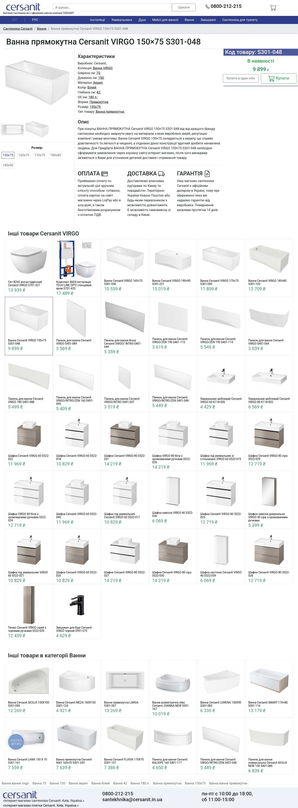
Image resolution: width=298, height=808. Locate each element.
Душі (142, 20)
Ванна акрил (78, 783)
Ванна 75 (39, 783)
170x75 (39, 155)
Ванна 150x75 (195, 783)
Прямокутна (99, 102)
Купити (278, 78)
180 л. (92, 97)
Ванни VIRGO (102, 68)
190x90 (8, 165)
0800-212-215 (224, 6)
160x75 (24, 155)
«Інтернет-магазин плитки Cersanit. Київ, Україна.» (41, 805)
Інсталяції (97, 20)
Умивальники (121, 20)
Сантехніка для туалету (240, 20)
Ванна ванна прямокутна (228, 783)
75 (98, 73)
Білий (92, 87)
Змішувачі (208, 20)
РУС (35, 20)
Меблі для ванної (165, 20)
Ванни (189, 20)
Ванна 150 (57, 783)
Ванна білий (101, 783)
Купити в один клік (241, 78)
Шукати (183, 7)
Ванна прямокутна (110, 112)
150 (101, 78)
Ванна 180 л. (140, 783)
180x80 (55, 155)
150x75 (8, 155)
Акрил (98, 83)
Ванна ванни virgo (15, 783)
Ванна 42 (120, 783)
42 (98, 92)
